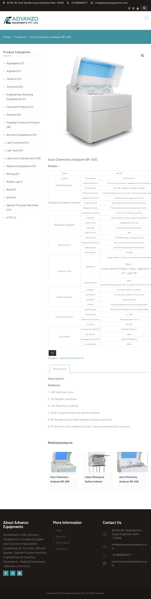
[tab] (60, 368)
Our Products (63, 542)
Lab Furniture (15, 142)
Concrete (12, 86)
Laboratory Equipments (71, 358)
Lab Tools (12, 150)
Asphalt (11, 71)
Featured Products (18, 106)
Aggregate (12, 63)
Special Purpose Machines (22, 205)
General (11, 114)
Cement (11, 79)
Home (59, 530)
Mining (10, 174)
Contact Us (62, 548)
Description (60, 368)
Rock (9, 189)
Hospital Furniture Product (23, 122)
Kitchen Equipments (19, 134)
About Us (61, 536)
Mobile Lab (13, 181)
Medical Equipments (18, 166)
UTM (9, 217)
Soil (8, 197)
